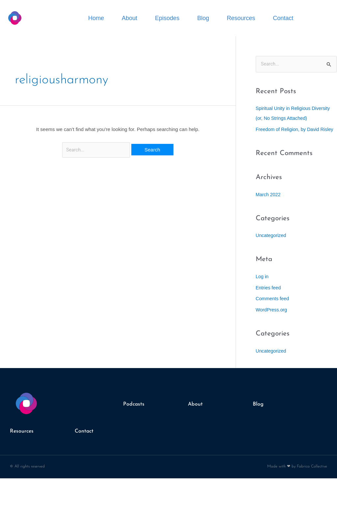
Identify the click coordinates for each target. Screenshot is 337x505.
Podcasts (135, 415)
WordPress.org (272, 320)
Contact (283, 18)
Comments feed (273, 309)
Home (96, 18)
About (129, 18)
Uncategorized (272, 246)
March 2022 (269, 204)
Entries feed (269, 298)
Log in (262, 286)
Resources (241, 18)
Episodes (167, 18)
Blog (203, 18)
